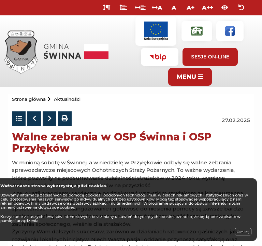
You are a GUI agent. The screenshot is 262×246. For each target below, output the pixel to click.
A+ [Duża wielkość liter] (190, 7)
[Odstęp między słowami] (140, 7)
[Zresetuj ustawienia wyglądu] (241, 7)
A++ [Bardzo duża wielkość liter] (207, 7)
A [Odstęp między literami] (157, 7)
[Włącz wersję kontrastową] (224, 7)
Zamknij (243, 232)
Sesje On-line (210, 56)
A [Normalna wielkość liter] (174, 7)
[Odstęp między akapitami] (106, 7)
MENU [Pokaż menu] (190, 77)
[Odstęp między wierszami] (123, 7)
